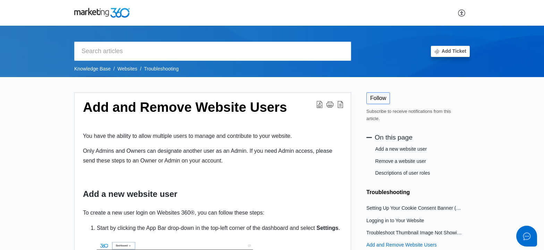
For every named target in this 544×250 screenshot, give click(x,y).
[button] (462, 13)
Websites (127, 69)
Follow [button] (378, 98)
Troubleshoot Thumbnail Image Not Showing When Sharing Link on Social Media (414, 232)
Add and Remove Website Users (401, 245)
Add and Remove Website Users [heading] (185, 107)
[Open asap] (526, 236)
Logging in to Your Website (395, 220)
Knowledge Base (92, 69)
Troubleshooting (161, 69)
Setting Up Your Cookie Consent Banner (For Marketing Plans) (414, 208)
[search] (213, 51)
